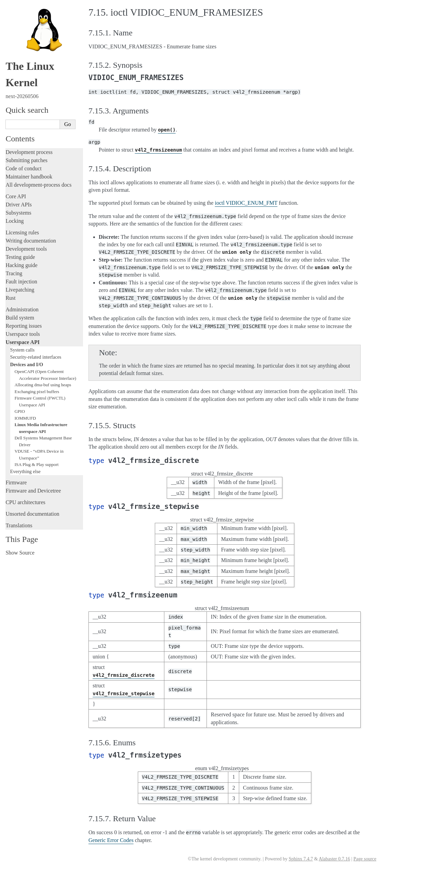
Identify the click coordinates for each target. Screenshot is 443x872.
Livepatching (19, 290)
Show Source (19, 553)
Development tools (26, 249)
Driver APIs (18, 204)
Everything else (25, 471)
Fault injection (21, 281)
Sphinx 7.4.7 (301, 858)
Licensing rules (22, 232)
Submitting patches (26, 160)
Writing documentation (30, 241)
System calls (22, 350)
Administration (21, 309)
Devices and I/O (26, 364)
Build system (19, 318)
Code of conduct (23, 168)
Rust (10, 298)
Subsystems (18, 213)
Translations (18, 525)
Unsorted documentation (32, 514)
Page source (365, 858)
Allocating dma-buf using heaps (43, 384)
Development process (28, 152)
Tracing (13, 273)
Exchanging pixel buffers (37, 391)
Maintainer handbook (28, 177)
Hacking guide (21, 265)
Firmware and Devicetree (33, 491)
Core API (15, 196)
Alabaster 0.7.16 (334, 858)
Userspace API (22, 342)
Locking (14, 221)
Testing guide (20, 257)
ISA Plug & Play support (37, 464)
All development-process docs (38, 185)
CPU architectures (25, 502)
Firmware (16, 482)
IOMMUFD (25, 418)
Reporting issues (23, 326)
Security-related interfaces (35, 357)
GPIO (20, 411)
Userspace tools (22, 334)
